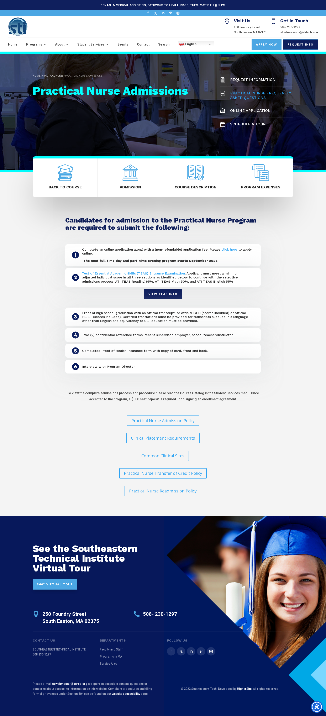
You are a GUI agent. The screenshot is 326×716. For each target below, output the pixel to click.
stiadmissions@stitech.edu (299, 32)
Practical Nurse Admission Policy (163, 420)
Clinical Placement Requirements (163, 438)
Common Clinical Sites (162, 456)
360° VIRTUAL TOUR (55, 584)
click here (229, 249)
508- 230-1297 (290, 27)
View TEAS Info (163, 294)
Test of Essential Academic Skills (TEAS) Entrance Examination (133, 273)
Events (122, 44)
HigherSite (244, 688)
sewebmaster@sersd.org (69, 683)
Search (163, 44)
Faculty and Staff (111, 649)
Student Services (91, 44)
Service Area (108, 663)
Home (12, 44)
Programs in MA (111, 656)
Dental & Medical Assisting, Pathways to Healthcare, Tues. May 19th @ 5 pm (162, 5)
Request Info (301, 44)
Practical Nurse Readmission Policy (163, 491)
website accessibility (126, 693)
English (187, 44)
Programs (34, 44)
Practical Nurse (52, 75)
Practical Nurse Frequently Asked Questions (260, 95)
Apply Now (266, 44)
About (59, 44)
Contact (143, 44)
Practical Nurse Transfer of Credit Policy (163, 473)
